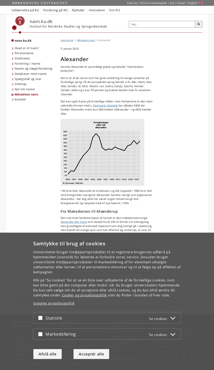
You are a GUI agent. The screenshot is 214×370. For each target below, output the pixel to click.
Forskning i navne (27, 63)
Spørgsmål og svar (28, 79)
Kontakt (20, 99)
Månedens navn (26, 94)
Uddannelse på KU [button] (25, 10)
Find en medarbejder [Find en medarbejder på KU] (153, 3)
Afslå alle (47, 353)
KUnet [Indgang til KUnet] (181, 3)
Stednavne (22, 58)
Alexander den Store (74, 222)
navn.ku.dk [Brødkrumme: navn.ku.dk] (67, 40)
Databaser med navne (31, 74)
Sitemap (21, 84)
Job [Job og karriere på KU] (172, 3)
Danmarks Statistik (105, 105)
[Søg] (199, 24)
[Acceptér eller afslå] (41, 317)
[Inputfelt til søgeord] (162, 24)
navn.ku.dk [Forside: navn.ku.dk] (23, 41)
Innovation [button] (97, 10)
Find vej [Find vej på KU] (132, 3)
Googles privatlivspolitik (54, 303)
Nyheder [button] (78, 10)
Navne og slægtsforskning (33, 68)
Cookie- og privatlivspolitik (84, 295)
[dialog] (107, 301)
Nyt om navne (25, 89)
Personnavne (24, 53)
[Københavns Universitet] (18, 25)
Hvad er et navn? (27, 48)
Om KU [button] (114, 10)
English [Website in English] (192, 3)
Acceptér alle (91, 353)
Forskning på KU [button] (55, 10)
